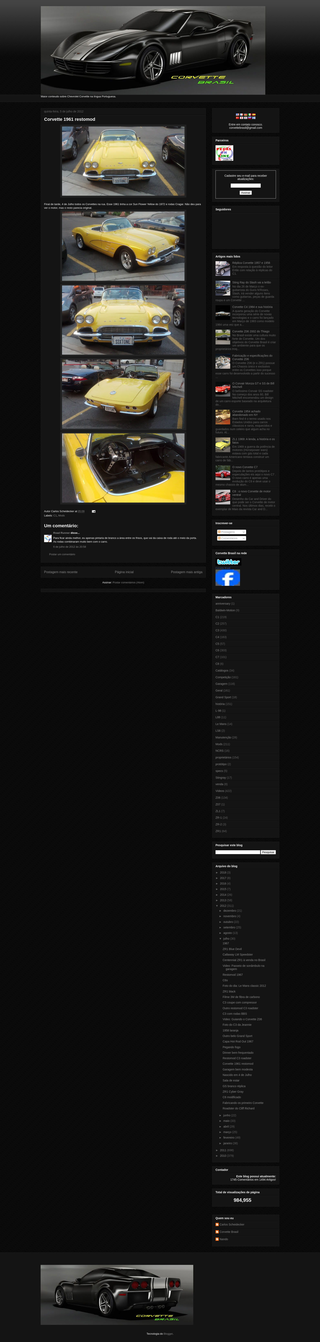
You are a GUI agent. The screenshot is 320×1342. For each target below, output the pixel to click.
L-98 (218, 710)
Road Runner (61, 532)
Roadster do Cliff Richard (238, 1108)
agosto (228, 933)
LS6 (218, 730)
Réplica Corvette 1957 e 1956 (251, 262)
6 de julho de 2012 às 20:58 (69, 546)
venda (219, 784)
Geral (219, 690)
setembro (229, 927)
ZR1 (218, 831)
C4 (217, 637)
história (220, 704)
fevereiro (229, 1137)
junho (227, 1115)
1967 (226, 943)
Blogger (168, 1333)
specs (219, 771)
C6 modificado (232, 1097)
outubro (228, 922)
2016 (223, 883)
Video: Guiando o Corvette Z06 (242, 1019)
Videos (220, 791)
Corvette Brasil (223, 568)
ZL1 (218, 811)
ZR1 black (229, 991)
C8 (217, 663)
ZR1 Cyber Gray (233, 1091)
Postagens (226, 532)
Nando (224, 1239)
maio (226, 1120)
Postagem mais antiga (186, 572)
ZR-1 (219, 817)
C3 (217, 630)
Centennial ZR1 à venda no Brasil (244, 960)
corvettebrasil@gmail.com (245, 127)
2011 (223, 1150)
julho (226, 938)
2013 (223, 900)
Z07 (218, 804)
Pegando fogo (231, 1047)
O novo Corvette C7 (245, 467)
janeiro (228, 1143)
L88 (218, 717)
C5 (217, 643)
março (227, 1132)
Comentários (227, 538)
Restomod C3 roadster (237, 1058)
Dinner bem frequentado (238, 1052)
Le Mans (221, 724)
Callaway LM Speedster (238, 954)
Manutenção (223, 737)
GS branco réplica (234, 1086)
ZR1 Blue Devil (232, 949)
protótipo (221, 764)
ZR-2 (219, 824)
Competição (223, 677)
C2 (217, 623)
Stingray (221, 777)
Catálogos (222, 670)
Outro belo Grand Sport (237, 1036)
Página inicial (124, 572)
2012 (223, 905)
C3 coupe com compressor (240, 1002)
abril (226, 1126)
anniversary (223, 603)
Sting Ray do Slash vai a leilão (251, 282)
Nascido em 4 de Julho (237, 1075)
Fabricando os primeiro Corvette (243, 1102)
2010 (223, 1155)
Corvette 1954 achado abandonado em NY (246, 413)
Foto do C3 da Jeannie (237, 1024)
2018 (223, 872)
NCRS (220, 750)
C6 (217, 650)
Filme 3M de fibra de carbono (241, 997)
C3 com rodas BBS (235, 1013)
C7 (217, 657)
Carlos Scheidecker (232, 1224)
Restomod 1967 (233, 974)
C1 (55, 515)
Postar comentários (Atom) (128, 582)
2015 (223, 889)
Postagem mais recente (61, 572)
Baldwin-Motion (225, 610)
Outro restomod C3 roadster (240, 1008)
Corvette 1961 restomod (69, 119)
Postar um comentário (62, 554)
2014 (223, 894)
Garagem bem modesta (238, 1069)
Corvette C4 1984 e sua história (252, 307)
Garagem (221, 683)
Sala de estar (231, 1080)
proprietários (223, 757)
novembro (230, 916)
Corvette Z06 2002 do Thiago (251, 331)
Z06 (218, 797)
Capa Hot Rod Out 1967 (238, 1041)
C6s (225, 980)
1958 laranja (230, 1030)
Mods (61, 515)
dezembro (230, 910)
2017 (223, 878)
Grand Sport (223, 697)
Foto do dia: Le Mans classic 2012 (244, 985)
